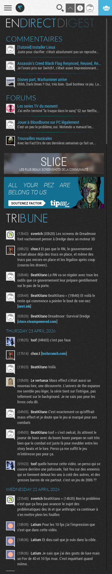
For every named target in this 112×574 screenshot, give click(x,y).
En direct (31, 23)
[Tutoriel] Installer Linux (36, 47)
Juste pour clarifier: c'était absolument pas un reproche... (58, 52)
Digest (76, 23)
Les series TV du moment (37, 106)
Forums (21, 97)
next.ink (24, 306)
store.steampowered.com (37, 321)
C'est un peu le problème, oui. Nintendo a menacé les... (55, 127)
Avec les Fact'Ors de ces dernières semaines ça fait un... (56, 143)
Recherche (60, 8)
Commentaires (34, 38)
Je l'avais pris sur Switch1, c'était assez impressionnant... (58, 68)
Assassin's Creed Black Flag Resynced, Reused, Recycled (59, 63)
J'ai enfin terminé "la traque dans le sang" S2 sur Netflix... (58, 111)
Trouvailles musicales (34, 138)
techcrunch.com (54, 353)
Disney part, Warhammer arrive (42, 79)
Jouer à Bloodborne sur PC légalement (48, 122)
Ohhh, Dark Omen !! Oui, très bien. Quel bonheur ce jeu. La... (59, 84)
